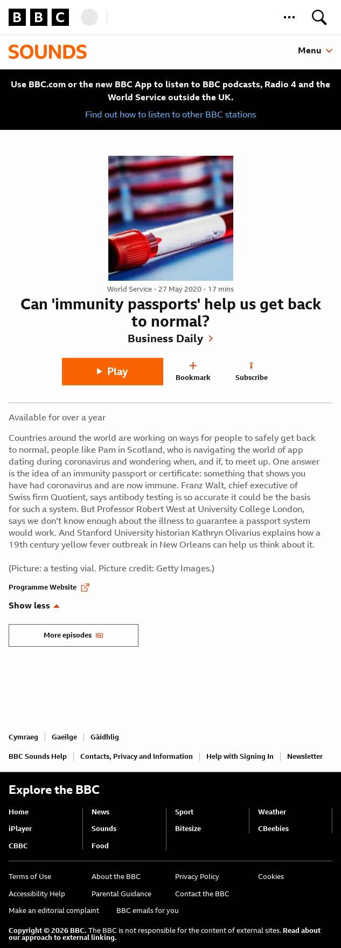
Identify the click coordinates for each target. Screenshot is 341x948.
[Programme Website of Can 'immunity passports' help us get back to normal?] (49, 583)
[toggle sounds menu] (315, 50)
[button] (289, 17)
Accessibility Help (37, 894)
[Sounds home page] (48, 51)
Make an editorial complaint (54, 911)
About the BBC (116, 877)
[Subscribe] (252, 372)
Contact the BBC (202, 894)
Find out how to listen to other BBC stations (170, 114)
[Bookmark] (193, 372)
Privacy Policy (197, 877)
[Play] (112, 371)
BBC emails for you (147, 911)
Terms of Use (30, 877)
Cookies (271, 877)
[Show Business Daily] (170, 339)
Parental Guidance (121, 894)
